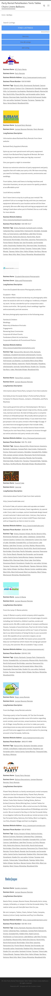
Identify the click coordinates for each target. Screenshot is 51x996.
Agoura (16, 446)
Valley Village (29, 251)
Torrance (31, 100)
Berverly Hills (28, 352)
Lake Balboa (23, 234)
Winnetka (29, 254)
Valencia (39, 566)
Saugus (31, 557)
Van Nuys (37, 251)
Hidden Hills (23, 934)
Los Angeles (21, 91)
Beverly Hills (18, 85)
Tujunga (38, 100)
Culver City (38, 539)
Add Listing (25, 48)
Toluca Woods (24, 566)
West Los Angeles (30, 572)
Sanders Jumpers (21, 888)
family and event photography (24, 358)
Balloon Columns (9, 836)
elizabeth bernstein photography (23, 355)
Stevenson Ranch (9, 563)
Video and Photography (23, 280)
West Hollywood (17, 572)
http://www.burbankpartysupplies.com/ (18, 220)
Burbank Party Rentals (23, 125)
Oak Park (15, 458)
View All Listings (25, 42)
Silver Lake (28, 560)
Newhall (6, 548)
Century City (19, 88)
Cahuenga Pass (8, 231)
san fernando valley (33, 94)
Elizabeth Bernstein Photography (27, 276)
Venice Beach (12, 103)
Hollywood (7, 361)
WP (18, 986)
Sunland (17, 100)
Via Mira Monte (15, 464)
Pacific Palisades (32, 363)
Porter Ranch (8, 242)
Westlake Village (21, 369)
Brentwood (28, 85)
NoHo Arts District (19, 237)
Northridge (16, 239)
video (12, 369)
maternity (21, 363)
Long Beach (13, 748)
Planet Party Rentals (22, 775)
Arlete (16, 657)
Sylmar (22, 248)
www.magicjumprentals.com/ (33, 738)
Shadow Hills (21, 245)
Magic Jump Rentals (22, 697)
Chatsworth (29, 88)
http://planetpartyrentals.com (34, 825)
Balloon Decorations (22, 779)
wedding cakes (41, 569)
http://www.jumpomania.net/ (33, 649)
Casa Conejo (32, 449)
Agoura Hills (18, 352)
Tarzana (24, 100)
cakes (25, 537)
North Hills (10, 94)
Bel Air (33, 534)
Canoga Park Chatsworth (37, 931)
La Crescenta (11, 91)
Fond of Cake (19, 483)
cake (20, 537)
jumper (9, 455)
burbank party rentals (34, 228)
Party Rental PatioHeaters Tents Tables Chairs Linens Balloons (27, 981)
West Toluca (21, 254)
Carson (12, 88)
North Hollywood (38, 455)
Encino (38, 355)
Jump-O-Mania (20, 597)
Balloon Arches (36, 833)
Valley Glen (19, 251)
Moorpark (28, 455)
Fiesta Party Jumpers (22, 378)
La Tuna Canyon (13, 234)
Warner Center (30, 569)
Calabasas (6, 355)
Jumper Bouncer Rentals (24, 129)
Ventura (6, 957)
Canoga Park (19, 231)
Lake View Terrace (35, 234)
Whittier (13, 754)
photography (8, 366)
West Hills (12, 254)
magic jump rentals (25, 748)
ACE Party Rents (21, 69)
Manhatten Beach (32, 91)
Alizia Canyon (34, 446)
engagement (7, 358)
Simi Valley (37, 560)
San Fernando (28, 242)
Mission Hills (7, 237)
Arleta (16, 228)
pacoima (32, 239)
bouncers (43, 446)
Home (3, 15)
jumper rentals (18, 455)
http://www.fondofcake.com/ (33, 526)
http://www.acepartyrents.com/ (34, 77)
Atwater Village (24, 534)
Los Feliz (26, 545)
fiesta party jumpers (16, 452)
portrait (17, 366)
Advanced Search (45, 32)
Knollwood (7, 937)
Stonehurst (42, 245)
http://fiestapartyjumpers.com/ (34, 438)
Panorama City (41, 239)
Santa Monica (25, 366)
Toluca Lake (36, 248)
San (20, 242)
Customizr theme (36, 986)
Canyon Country (9, 539)
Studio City (7, 248)
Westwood (7, 575)
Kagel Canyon (34, 934)
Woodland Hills (23, 103)
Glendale (37, 88)
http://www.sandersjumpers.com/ (35, 920)
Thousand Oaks (35, 461)
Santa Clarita (13, 557)
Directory (25, 36)
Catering (18, 487)
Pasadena (41, 363)
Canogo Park (30, 657)
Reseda (16, 242)
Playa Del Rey (20, 94)
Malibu (14, 363)
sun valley (10, 100)
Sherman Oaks (14, 97)
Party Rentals (20, 73)
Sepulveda (12, 245)
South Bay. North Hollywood (30, 97)
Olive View (24, 239)
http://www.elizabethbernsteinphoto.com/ (19, 348)
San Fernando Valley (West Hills (30, 666)
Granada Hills (36, 452)
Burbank (36, 85)
